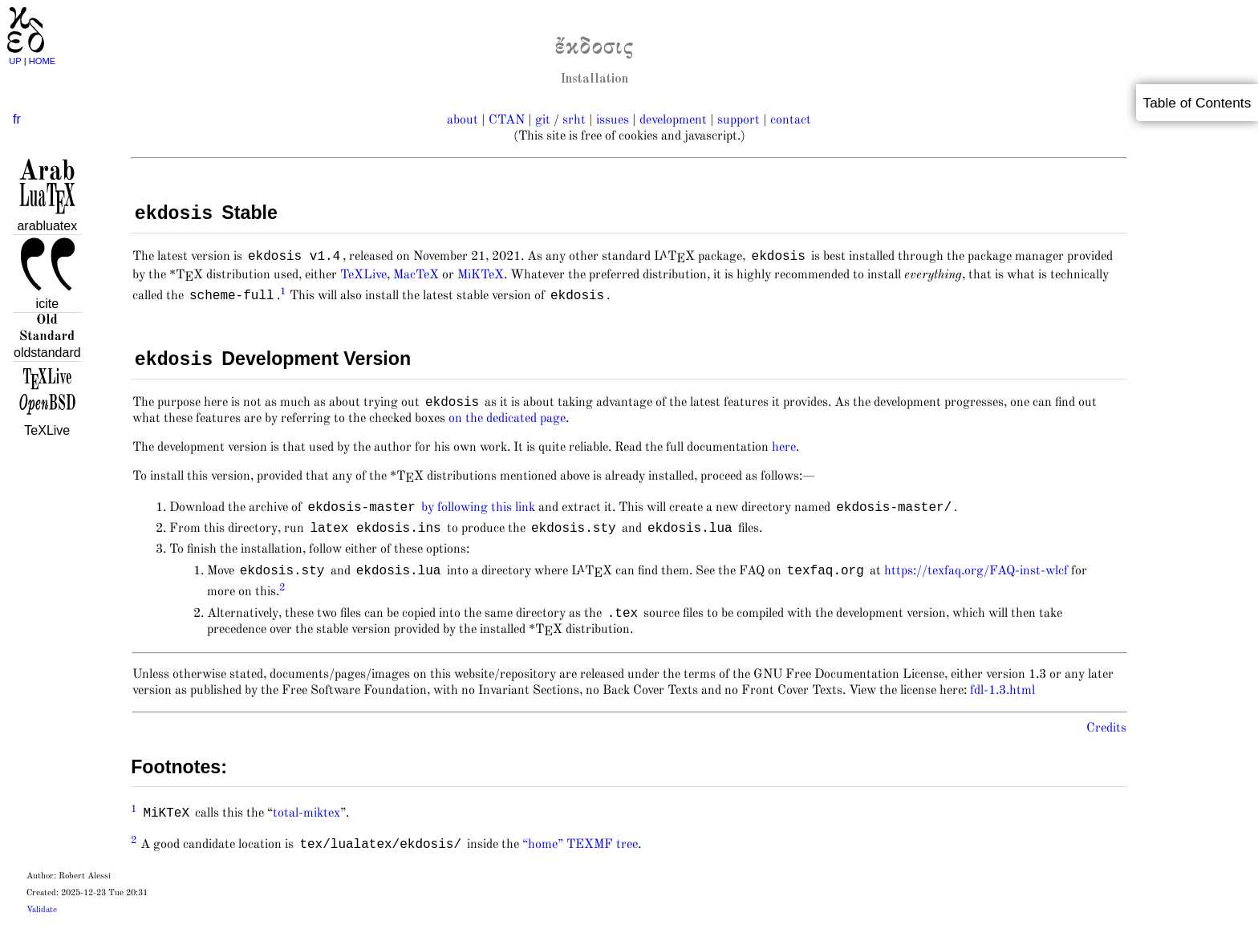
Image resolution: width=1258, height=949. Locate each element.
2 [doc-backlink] (282, 606)
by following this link (478, 521)
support (738, 120)
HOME (42, 61)
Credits (1106, 749)
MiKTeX (480, 280)
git (542, 120)
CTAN (507, 120)
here (784, 458)
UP (16, 61)
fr (17, 119)
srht (574, 120)
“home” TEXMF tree (580, 865)
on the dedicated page (507, 430)
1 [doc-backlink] (283, 297)
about (462, 120)
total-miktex (306, 834)
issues (612, 120)
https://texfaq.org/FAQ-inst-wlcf (976, 589)
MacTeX (416, 280)
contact (790, 120)
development (673, 120)
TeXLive (363, 280)
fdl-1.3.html (1002, 711)
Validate (41, 930)
